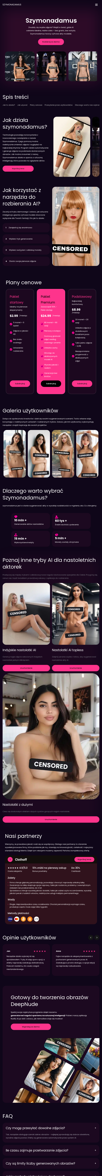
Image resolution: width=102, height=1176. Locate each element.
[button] (12, 453)
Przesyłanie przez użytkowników (59, 105)
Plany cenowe (36, 105)
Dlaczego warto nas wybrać (87, 105)
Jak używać (22, 105)
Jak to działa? (9, 105)
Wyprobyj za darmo (31, 1026)
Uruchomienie (26, 668)
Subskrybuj (20, 383)
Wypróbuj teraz (18, 168)
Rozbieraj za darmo (51, 42)
